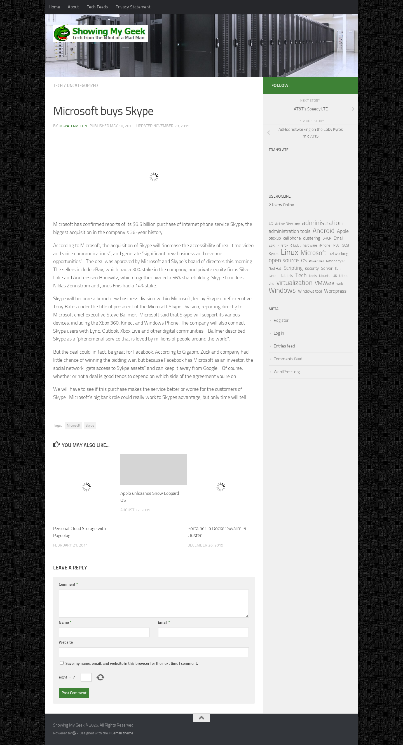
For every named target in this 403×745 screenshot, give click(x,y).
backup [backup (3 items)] (275, 238)
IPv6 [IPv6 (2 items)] (335, 245)
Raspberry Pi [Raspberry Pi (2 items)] (335, 261)
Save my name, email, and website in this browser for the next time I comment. (131, 663)
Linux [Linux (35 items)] (289, 252)
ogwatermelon (74, 126)
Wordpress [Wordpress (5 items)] (335, 291)
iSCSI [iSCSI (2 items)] (345, 245)
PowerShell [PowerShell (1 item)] (316, 261)
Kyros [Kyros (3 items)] (273, 253)
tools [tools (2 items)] (313, 276)
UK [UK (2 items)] (335, 276)
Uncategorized (84, 85)
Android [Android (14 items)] (324, 230)
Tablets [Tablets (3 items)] (286, 275)
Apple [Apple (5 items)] (343, 231)
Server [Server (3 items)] (326, 268)
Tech (58, 85)
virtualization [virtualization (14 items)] (295, 282)
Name (65, 622)
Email (164, 622)
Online (281, 204)
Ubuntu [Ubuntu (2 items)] (325, 276)
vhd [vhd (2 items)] (271, 284)
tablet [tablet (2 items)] (273, 276)
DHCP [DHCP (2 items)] (326, 238)
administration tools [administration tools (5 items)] (289, 231)
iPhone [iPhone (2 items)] (324, 245)
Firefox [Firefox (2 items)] (283, 245)
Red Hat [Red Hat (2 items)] (275, 268)
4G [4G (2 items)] (271, 224)
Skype (90, 425)
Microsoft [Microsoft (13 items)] (313, 252)
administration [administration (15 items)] (322, 222)
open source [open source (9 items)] (284, 260)
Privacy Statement (133, 7)
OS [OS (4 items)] (304, 260)
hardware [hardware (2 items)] (310, 245)
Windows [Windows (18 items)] (282, 290)
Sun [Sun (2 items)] (338, 268)
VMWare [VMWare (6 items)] (324, 283)
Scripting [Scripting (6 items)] (293, 268)
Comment (68, 584)
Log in (279, 333)
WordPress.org (287, 371)
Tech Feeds (97, 7)
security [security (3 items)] (312, 268)
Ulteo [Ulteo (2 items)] (343, 276)
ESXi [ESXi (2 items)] (272, 245)
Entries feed (284, 346)
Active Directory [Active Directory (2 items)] (287, 224)
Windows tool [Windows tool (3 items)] (310, 291)
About (73, 7)
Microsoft (73, 425)
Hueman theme (121, 733)
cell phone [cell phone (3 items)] (292, 238)
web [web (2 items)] (339, 284)
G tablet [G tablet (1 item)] (295, 245)
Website (66, 642)
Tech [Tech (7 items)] (301, 275)
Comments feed (288, 358)
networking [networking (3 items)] (338, 253)
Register (281, 320)
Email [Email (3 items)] (338, 238)
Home (54, 7)
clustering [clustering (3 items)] (311, 238)
